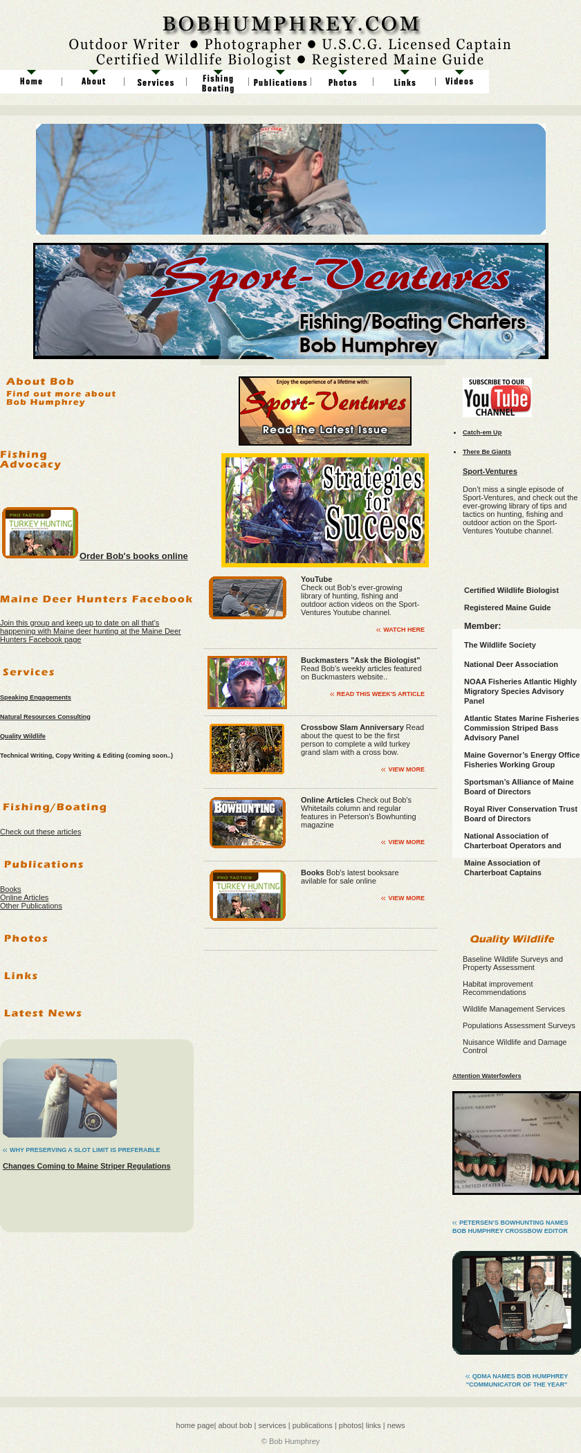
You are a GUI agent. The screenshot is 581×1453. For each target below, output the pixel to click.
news (396, 1425)
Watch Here (404, 629)
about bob (234, 1425)
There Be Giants (487, 451)
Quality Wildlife (23, 736)
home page (195, 1425)
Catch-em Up (482, 432)
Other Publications (31, 906)
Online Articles (24, 897)
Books (10, 889)
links (373, 1425)
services (272, 1425)
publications (311, 1425)
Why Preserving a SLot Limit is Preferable (85, 1149)
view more (406, 769)
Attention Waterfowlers (487, 1075)
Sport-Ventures (490, 471)
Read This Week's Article (381, 694)
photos (350, 1425)
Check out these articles (40, 832)
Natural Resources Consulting (45, 716)
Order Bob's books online (134, 556)
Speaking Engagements (35, 697)
